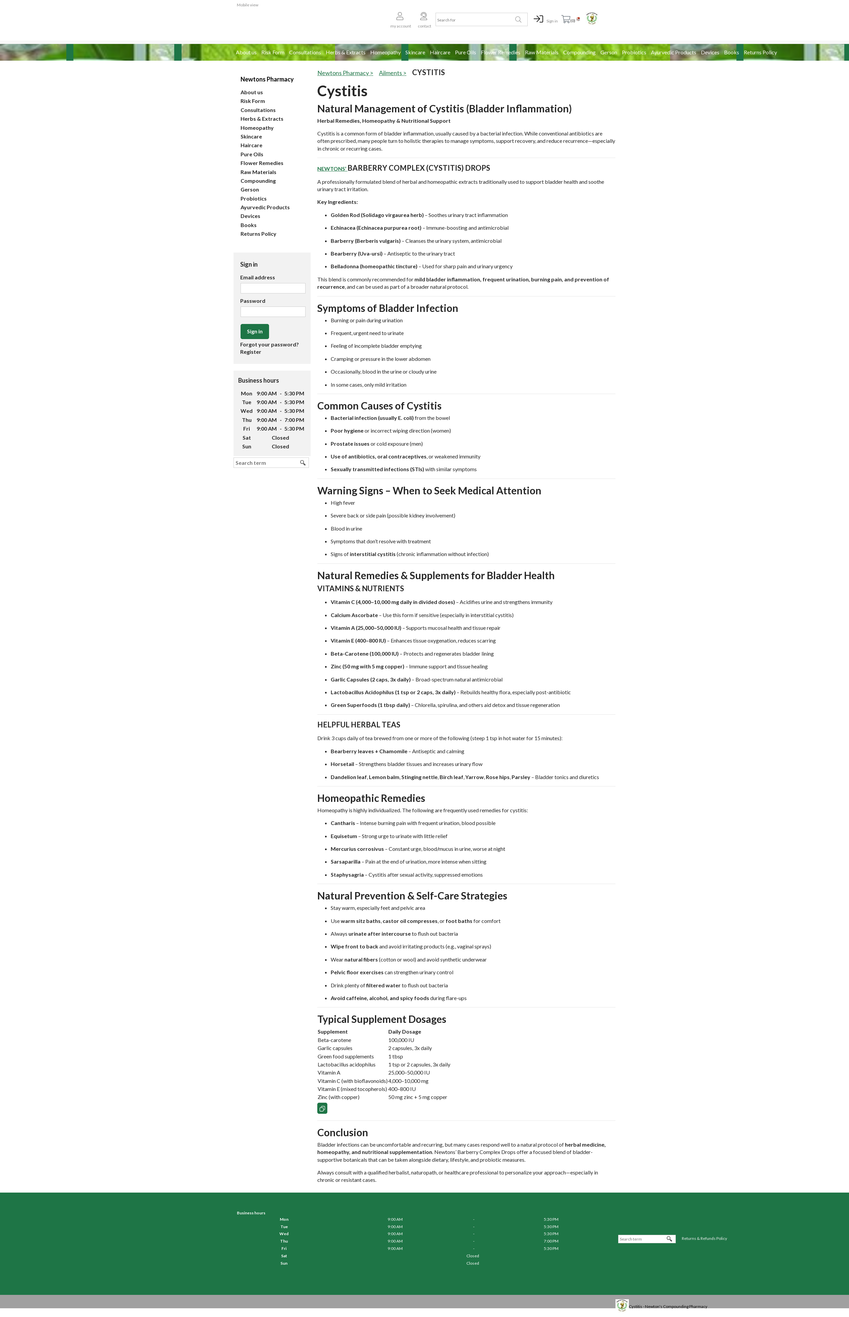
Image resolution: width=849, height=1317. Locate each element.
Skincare (415, 52)
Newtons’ (332, 168)
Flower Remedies (500, 52)
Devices (710, 52)
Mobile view (247, 4)
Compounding (579, 52)
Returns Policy (760, 52)
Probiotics (634, 52)
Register (250, 351)
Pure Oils (465, 52)
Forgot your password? (269, 344)
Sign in (552, 20)
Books (731, 52)
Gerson (608, 52)
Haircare (440, 52)
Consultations (305, 52)
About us (246, 52)
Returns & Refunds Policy (704, 1238)
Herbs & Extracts (346, 52)
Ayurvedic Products (673, 52)
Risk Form (272, 52)
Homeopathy (385, 52)
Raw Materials (542, 52)
